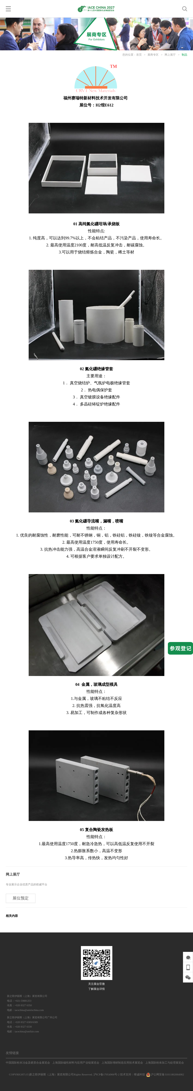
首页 (139, 54)
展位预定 (21, 898)
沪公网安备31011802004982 (165, 1074)
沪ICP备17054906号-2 (106, 1074)
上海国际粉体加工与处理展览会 (164, 1062)
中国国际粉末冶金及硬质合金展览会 (28, 1062)
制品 (184, 54)
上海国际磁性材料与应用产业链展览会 (75, 1062)
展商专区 (153, 54)
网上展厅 (170, 54)
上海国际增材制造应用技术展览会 (122, 1062)
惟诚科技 (139, 1074)
